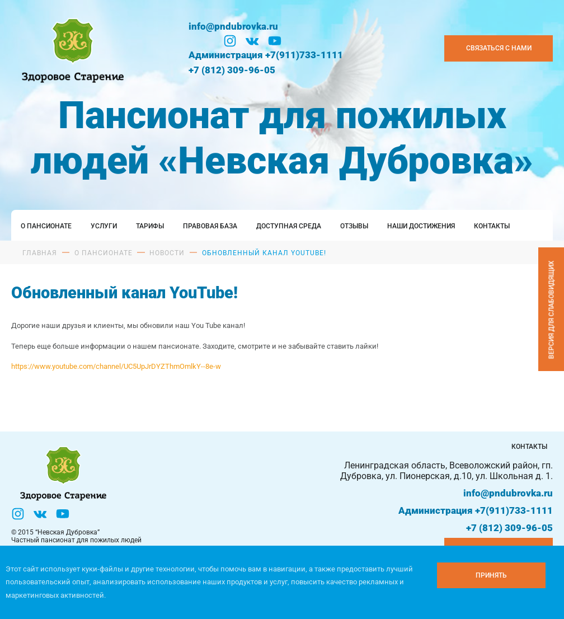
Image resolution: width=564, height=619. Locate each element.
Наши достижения (421, 226)
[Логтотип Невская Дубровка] (70, 48)
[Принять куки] (491, 575)
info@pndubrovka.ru (233, 26)
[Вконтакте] (252, 41)
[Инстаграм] (230, 41)
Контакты (492, 226)
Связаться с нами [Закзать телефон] (499, 48)
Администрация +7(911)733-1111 (266, 54)
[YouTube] (274, 41)
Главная (39, 253)
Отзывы (354, 226)
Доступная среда (288, 226)
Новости (167, 253)
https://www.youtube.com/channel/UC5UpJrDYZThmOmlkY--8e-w (116, 366)
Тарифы (150, 226)
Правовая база (210, 226)
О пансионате (46, 226)
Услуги (104, 226)
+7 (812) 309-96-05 (232, 70)
